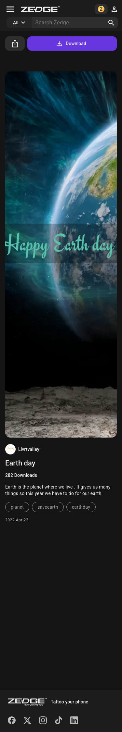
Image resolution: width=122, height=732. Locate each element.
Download (70, 43)
